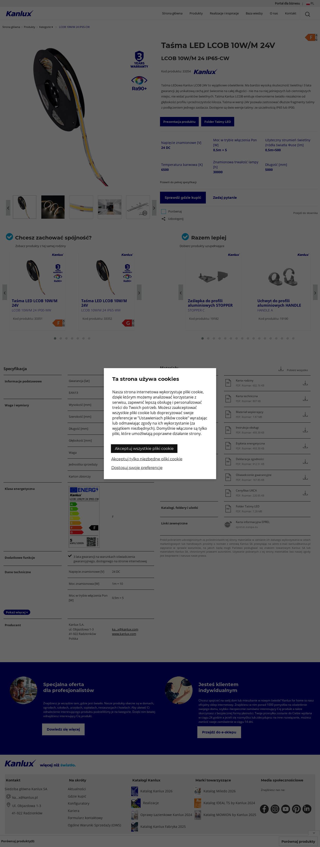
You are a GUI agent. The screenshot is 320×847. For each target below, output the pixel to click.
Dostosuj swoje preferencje (137, 467)
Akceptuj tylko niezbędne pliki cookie (146, 459)
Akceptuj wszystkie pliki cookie (144, 448)
